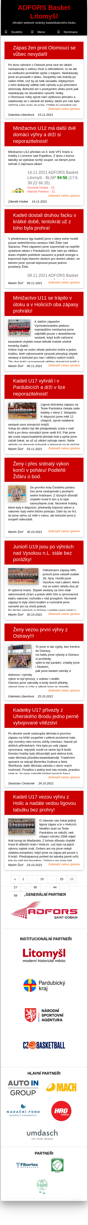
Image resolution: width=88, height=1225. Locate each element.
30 (35, 887)
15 (42, 879)
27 (15, 887)
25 (61, 879)
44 (54, 887)
